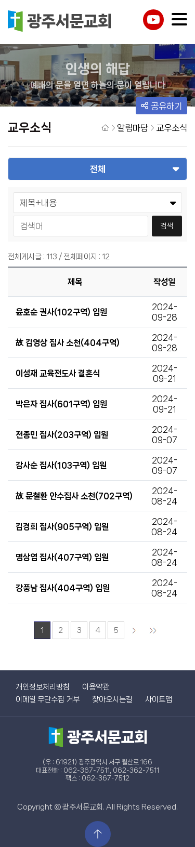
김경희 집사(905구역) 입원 (62, 526)
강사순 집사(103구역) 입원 (61, 465)
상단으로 (98, 834)
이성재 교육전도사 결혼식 (58, 373)
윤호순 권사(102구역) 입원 (61, 312)
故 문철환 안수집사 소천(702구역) (74, 496)
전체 (98, 169)
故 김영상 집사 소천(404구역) (68, 342)
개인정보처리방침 (43, 687)
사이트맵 (158, 699)
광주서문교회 (60, 22)
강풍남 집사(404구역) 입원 (63, 588)
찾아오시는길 (112, 699)
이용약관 (95, 687)
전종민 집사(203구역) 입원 (62, 434)
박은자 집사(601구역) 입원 (61, 404)
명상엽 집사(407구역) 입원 (62, 557)
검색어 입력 (13, 215)
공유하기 (161, 106)
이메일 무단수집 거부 (48, 699)
